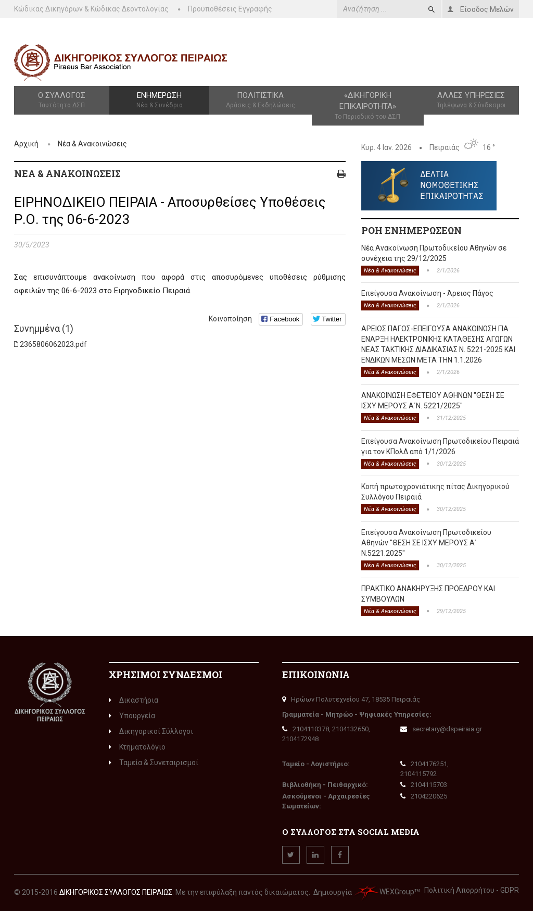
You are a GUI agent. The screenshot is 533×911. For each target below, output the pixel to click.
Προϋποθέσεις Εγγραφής (230, 9)
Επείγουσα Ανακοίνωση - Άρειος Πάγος (427, 293)
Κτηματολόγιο (137, 747)
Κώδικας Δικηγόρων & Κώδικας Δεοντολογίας (91, 9)
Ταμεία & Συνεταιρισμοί (153, 762)
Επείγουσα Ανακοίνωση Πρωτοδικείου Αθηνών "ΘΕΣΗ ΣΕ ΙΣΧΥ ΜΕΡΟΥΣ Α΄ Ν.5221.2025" (426, 542)
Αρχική (26, 144)
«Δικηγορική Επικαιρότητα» (368, 106)
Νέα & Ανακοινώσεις (92, 144)
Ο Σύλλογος (61, 100)
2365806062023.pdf (53, 344)
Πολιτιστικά (260, 100)
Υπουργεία (132, 716)
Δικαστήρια (133, 700)
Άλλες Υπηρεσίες (471, 100)
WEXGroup (383, 892)
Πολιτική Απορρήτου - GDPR (471, 890)
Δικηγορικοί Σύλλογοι (151, 731)
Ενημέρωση (159, 100)
